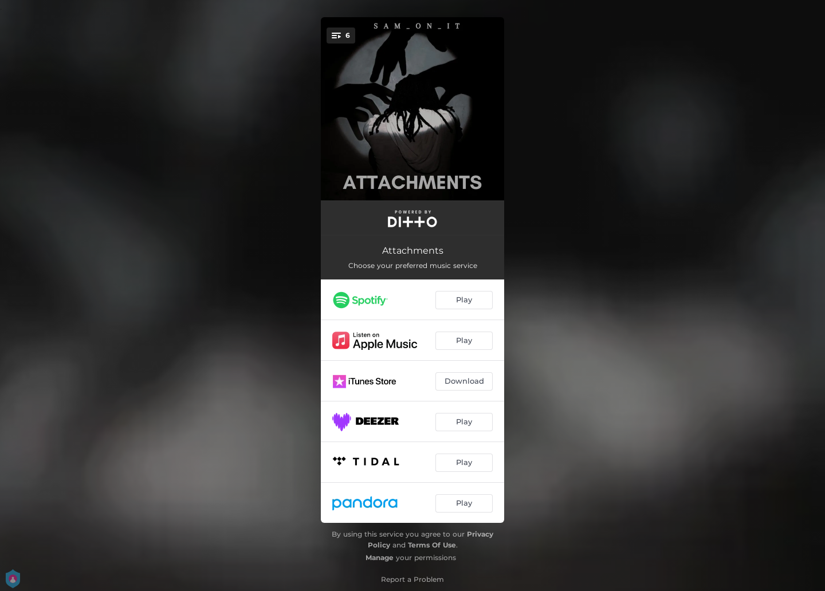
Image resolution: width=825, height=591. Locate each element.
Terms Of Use (432, 545)
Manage (380, 557)
